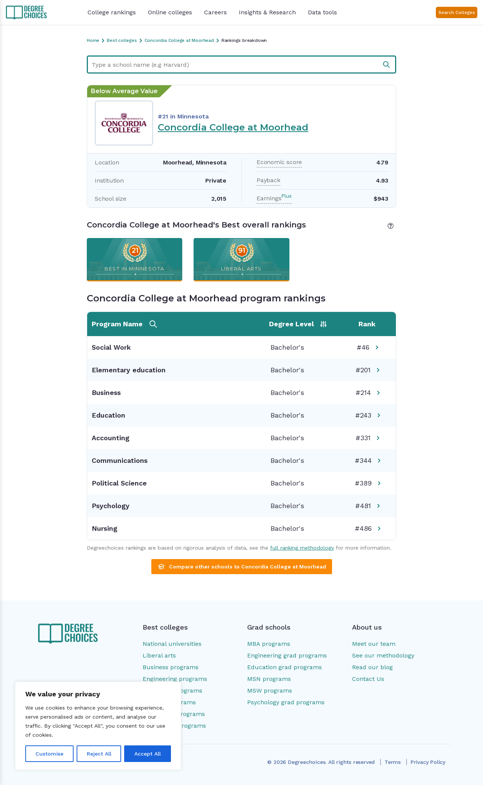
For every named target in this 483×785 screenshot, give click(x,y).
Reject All (99, 754)
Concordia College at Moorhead (233, 127)
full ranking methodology (302, 548)
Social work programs (174, 725)
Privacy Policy (428, 762)
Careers (215, 12)
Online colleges (170, 12)
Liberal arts (159, 655)
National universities (172, 643)
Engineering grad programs (287, 655)
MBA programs (268, 643)
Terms (393, 762)
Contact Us (368, 678)
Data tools (322, 12)
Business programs (170, 667)
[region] (98, 726)
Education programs (172, 690)
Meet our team (373, 643)
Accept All (147, 754)
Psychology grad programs (286, 702)
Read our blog (372, 667)
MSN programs (269, 678)
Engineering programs (175, 678)
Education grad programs (284, 667)
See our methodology (383, 655)
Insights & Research (267, 12)
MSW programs (269, 690)
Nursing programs (169, 702)
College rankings (112, 12)
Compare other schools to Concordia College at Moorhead (241, 566)
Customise (49, 754)
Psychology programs (174, 713)
